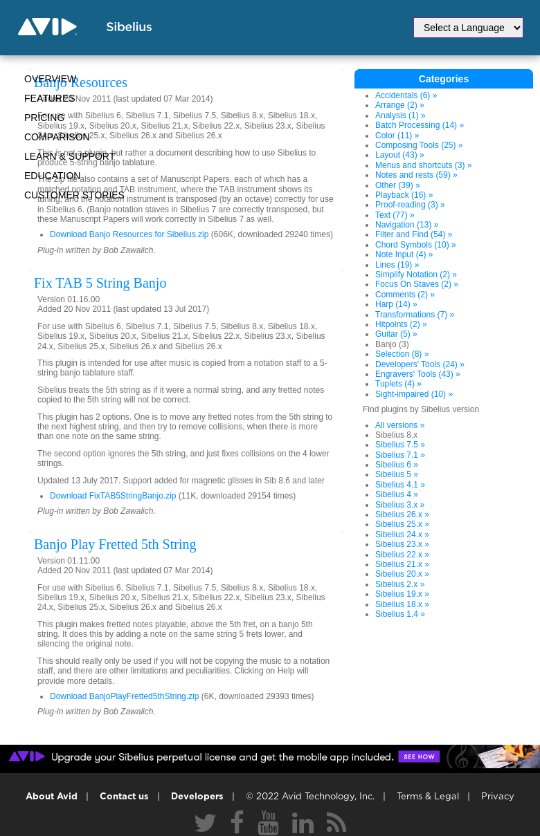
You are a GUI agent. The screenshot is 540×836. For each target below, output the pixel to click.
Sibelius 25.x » (402, 524)
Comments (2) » (405, 294)
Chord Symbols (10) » (415, 245)
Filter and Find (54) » (413, 234)
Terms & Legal (428, 796)
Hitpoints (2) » (401, 324)
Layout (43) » (399, 155)
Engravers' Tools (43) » (417, 374)
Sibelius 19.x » (402, 594)
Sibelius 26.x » (402, 514)
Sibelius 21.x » (402, 564)
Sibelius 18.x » (402, 604)
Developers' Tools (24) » (420, 364)
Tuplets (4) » (398, 384)
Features (49, 98)
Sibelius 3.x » (399, 505)
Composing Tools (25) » (419, 145)
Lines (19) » (397, 265)
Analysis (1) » (400, 115)
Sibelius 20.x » (402, 574)
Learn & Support (69, 156)
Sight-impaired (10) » (414, 394)
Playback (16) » (404, 195)
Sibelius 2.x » (399, 584)
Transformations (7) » (414, 314)
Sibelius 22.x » (402, 554)
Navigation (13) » (406, 225)
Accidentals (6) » (406, 95)
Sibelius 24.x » (402, 534)
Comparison (57, 136)
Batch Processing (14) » (419, 125)
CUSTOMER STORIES (74, 195)
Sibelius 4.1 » (400, 485)
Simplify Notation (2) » (416, 274)
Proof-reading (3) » (410, 205)
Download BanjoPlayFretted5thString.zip (124, 696)
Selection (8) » (402, 354)
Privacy (497, 796)
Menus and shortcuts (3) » (423, 165)
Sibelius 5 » (396, 474)
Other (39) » (397, 185)
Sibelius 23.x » (402, 544)
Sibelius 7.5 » (400, 444)
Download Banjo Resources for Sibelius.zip (129, 234)
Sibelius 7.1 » (400, 455)
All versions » (399, 425)
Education (52, 175)
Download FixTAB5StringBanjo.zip (113, 496)
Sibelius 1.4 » (400, 614)
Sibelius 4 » (396, 494)
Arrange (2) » (399, 105)
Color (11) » (397, 135)
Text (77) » (395, 215)
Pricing (44, 117)
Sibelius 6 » (396, 465)
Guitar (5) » (396, 334)
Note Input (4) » (404, 254)
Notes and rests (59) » (416, 175)
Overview (50, 78)
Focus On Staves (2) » (416, 284)
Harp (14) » (396, 304)
